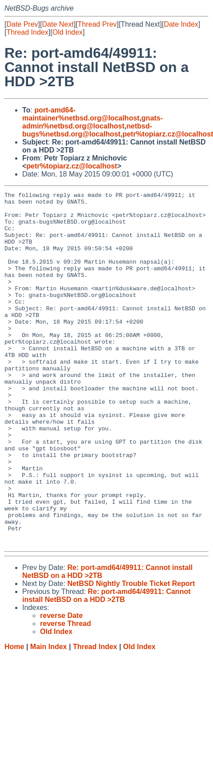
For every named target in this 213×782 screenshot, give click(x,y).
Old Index (67, 32)
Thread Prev (97, 24)
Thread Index (27, 32)
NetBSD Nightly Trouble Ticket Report (131, 654)
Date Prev (22, 24)
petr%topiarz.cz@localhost (71, 166)
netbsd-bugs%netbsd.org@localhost (87, 130)
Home (14, 717)
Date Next (57, 24)
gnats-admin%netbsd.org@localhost (92, 122)
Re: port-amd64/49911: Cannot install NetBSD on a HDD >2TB (106, 666)
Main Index (48, 717)
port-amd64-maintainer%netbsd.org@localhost (81, 114)
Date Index (181, 24)
